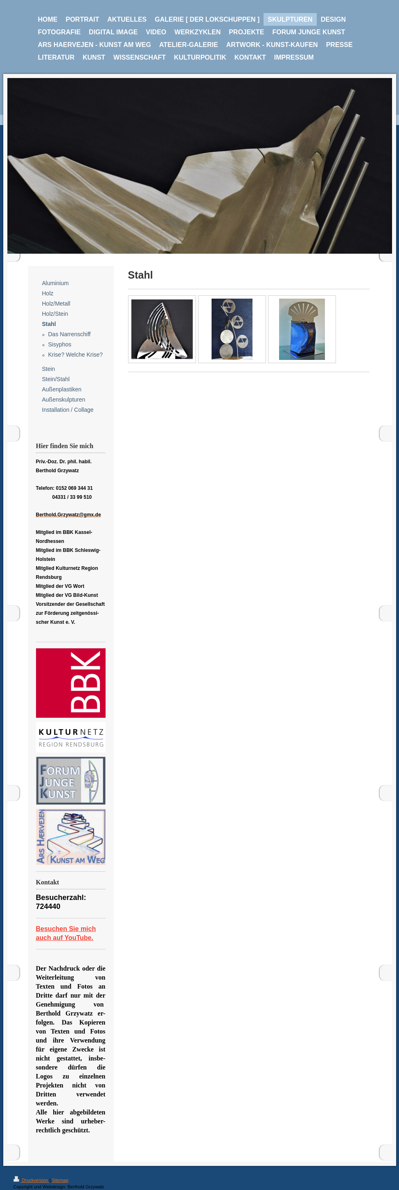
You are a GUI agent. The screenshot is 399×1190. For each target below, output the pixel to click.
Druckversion (32, 1180)
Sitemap (60, 1180)
